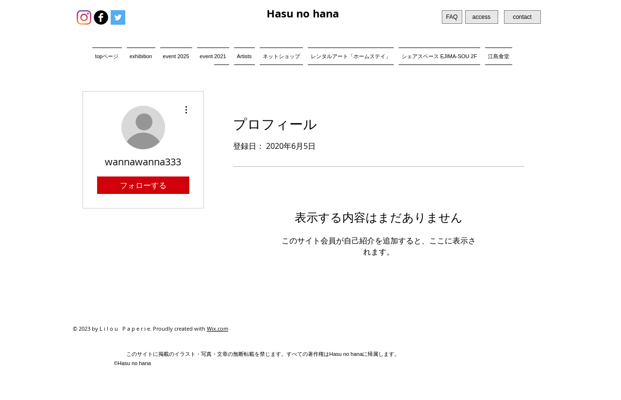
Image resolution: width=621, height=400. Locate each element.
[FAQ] (452, 17)
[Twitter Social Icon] (118, 17)
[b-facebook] (101, 17)
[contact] (522, 17)
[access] (481, 17)
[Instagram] (84, 17)
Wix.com (217, 328)
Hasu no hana (303, 13)
